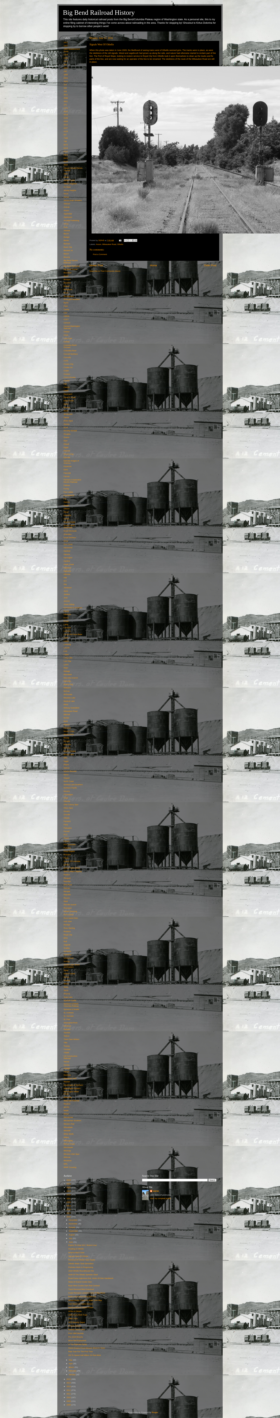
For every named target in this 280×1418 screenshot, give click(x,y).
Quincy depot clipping (73, 871)
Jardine (67, 594)
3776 (66, 108)
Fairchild (67, 473)
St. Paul (67, 1019)
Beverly (67, 257)
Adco (66, 174)
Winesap (67, 1151)
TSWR (66, 1053)
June (71, 1242)
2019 (69, 1206)
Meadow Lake (69, 698)
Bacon (66, 234)
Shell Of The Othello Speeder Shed (83, 1275)
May (71, 1360)
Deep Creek (69, 401)
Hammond (68, 548)
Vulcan (66, 1072)
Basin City (68, 247)
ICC (65, 581)
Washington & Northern (73, 1085)
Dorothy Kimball (70, 431)
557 (65, 135)
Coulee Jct (68, 367)
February (73, 1371)
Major (66, 668)
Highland (67, 568)
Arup (66, 227)
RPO (66, 938)
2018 (69, 1209)
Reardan (67, 881)
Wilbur (66, 1137)
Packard (67, 821)
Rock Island (68, 915)
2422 (66, 61)
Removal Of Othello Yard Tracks (81, 1260)
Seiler (66, 970)
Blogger (155, 1412)
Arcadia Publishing (71, 220)
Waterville (68, 1097)
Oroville (67, 815)
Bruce (66, 293)
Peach (66, 838)
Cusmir (67, 381)
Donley (66, 424)
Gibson (67, 509)
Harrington (68, 558)
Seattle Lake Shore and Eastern (72, 966)
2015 (69, 1379)
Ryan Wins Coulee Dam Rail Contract (84, 1286)
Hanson (67, 554)
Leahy (66, 641)
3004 (66, 78)
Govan (66, 519)
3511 (66, 95)
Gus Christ (68, 544)
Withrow (67, 1157)
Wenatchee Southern (72, 1121)
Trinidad (67, 1049)
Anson (98, 244)
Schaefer (67, 951)
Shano (66, 984)
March (71, 1367)
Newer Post (96, 265)
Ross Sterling (69, 928)
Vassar (66, 1062)
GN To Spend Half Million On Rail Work (84, 1355)
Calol (66, 306)
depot (66, 411)
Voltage (67, 1068)
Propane (67, 855)
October (72, 1227)
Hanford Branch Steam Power (80, 1307)
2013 (69, 1386)
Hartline (67, 561)
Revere (67, 898)
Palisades (68, 828)
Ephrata (67, 457)
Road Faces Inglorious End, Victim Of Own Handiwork (90, 1278)
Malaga (67, 671)
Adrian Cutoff (69, 180)
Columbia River (70, 351)
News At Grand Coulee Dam (80, 1282)
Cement (67, 323)
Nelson (66, 768)
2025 (69, 1184)
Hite (65, 578)
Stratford (67, 1026)
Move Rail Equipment (77, 1341)
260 (65, 65)
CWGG (67, 387)
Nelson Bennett (70, 771)
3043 (66, 81)
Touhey (67, 1046)
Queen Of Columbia (72, 861)
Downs (66, 437)
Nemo (66, 775)
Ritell (66, 901)
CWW (66, 391)
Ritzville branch (70, 905)
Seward (67, 980)
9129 (66, 161)
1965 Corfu (73, 1318)
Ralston (67, 875)
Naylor (66, 765)
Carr (65, 313)
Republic (67, 895)
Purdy (66, 858)
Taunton (67, 1033)
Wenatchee (68, 1117)
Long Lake (68, 658)
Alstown (67, 204)
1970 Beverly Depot (76, 1322)
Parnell (66, 831)
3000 (66, 75)
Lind (65, 651)
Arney (66, 224)
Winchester (68, 1147)
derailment (68, 414)
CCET (66, 319)
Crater (66, 371)
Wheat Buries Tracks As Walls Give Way (85, 1300)
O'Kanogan (68, 794)
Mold (66, 721)
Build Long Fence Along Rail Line (82, 1296)
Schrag (67, 961)
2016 (69, 1217)
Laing (66, 624)
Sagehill (67, 945)
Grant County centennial (69, 526)
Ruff (65, 941)
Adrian (66, 177)
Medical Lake (69, 701)
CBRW (66, 316)
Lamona (67, 631)
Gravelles (68, 534)
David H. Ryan (70, 397)
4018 (66, 115)
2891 (66, 68)
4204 (66, 121)
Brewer (67, 286)
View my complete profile (160, 1198)
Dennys (67, 407)
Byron (66, 303)
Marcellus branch (71, 678)
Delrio (66, 404)
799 (65, 141)
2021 (69, 1198)
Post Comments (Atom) (110, 271)
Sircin (66, 990)
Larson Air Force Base (73, 634)
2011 (69, 1394)
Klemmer (67, 614)
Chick (66, 335)
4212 (66, 125)
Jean (66, 598)
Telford (66, 1036)
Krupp (66, 621)
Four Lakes (68, 492)
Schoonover (69, 958)
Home (153, 265)
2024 (69, 1187)
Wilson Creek (69, 1144)
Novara (67, 791)
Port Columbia (70, 845)
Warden (67, 1082)
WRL (66, 1164)
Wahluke (67, 1075)
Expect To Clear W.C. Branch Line (82, 1245)
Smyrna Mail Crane (76, 1253)
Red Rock (68, 885)
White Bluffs (69, 1134)
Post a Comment (100, 254)
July (71, 1238)
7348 (66, 138)
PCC (66, 835)
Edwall (66, 444)
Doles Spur (68, 421)
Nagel (66, 761)
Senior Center (69, 974)
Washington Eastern (72, 1088)
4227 (66, 128)
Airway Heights (70, 190)
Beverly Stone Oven (76, 1330)
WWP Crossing (70, 1167)
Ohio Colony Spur (71, 805)
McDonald (68, 694)
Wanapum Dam (70, 1078)
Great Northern (70, 538)
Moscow (67, 748)
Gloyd (66, 512)
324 (65, 85)
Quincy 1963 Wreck (72, 868)
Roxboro (67, 931)
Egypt (66, 447)
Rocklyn (67, 925)
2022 (69, 1195)
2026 (69, 1180)
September (73, 1231)
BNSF (66, 276)
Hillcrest (67, 574)
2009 (69, 1401)
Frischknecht (69, 495)
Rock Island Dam (71, 918)
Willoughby (68, 1141)
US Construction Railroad (70, 1057)
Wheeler (67, 1131)
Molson (67, 724)
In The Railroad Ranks (77, 1344)
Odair (66, 798)
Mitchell (67, 714)
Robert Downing (70, 911)
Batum (66, 254)
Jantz (66, 591)
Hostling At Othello (76, 1249)
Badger (67, 237)
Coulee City (68, 364)
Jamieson (68, 588)
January (72, 1375)
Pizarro (67, 841)
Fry (65, 499)
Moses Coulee (70, 751)
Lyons (66, 664)
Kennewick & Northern (73, 608)
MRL (66, 758)
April (71, 1364)
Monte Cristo (69, 731)
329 (65, 91)
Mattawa (67, 688)
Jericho (67, 601)
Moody (66, 738)
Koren (66, 618)
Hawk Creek (69, 564)
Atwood (67, 230)
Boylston (67, 283)
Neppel (67, 778)
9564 (66, 165)
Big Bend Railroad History (99, 12)
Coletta (67, 342)
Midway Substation (71, 708)
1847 (66, 46)
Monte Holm (69, 734)
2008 (69, 1405)
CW (65, 384)
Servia (66, 977)
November (73, 1224)
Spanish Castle (70, 1000)
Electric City (68, 454)
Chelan (67, 332)
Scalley (67, 948)
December (73, 1220)
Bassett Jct (68, 250)
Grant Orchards (70, 531)
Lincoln (67, 648)
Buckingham (69, 296)
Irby (65, 584)
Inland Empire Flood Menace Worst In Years (86, 1348)
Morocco (67, 744)
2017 (69, 1213)
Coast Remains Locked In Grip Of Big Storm (86, 1293)
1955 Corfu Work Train (77, 1315)
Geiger (66, 505)
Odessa (67, 801)
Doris (66, 427)
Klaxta (66, 611)
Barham (67, 244)
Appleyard (68, 217)
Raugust (67, 878)
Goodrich (67, 515)
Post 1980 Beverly (76, 1333)
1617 (66, 42)
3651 (66, 101)
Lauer (66, 638)
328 (65, 88)
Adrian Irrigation (70, 184)
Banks (66, 240)
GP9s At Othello (75, 1311)
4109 (66, 118)
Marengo (67, 681)
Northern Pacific (70, 788)
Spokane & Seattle (71, 1009)
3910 (66, 111)
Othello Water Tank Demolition (81, 1264)
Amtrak (67, 207)
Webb (66, 1111)
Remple (67, 891)
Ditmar (66, 417)
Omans (67, 811)
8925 (66, 158)
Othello (120, 244)
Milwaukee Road (109, 244)
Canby (66, 309)
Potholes (67, 848)
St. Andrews (69, 1013)
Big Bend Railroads (72, 266)
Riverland (68, 908)
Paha (66, 825)
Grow (66, 541)
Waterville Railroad (71, 1101)
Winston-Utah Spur (71, 1154)
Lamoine (67, 628)
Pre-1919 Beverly (75, 1337)
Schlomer (68, 955)
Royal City (68, 935)
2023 (69, 1191)
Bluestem (67, 273)
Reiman (67, 888)
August (72, 1235)
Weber (66, 1114)
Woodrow (68, 1161)
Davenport (68, 394)
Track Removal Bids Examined (81, 1289)
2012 (69, 1390)
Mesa (66, 704)
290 (65, 71)
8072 (66, 145)
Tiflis (65, 1043)
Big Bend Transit (70, 269)
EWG (66, 470)
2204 (66, 55)
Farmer (67, 476)
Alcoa (66, 194)
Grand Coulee (69, 522)
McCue (67, 691)
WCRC (66, 1107)
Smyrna (67, 994)
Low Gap (67, 661)
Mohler (66, 718)
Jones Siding (69, 604)
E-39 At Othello (74, 1326)
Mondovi (67, 728)
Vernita (66, 1065)
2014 (69, 1383)
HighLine (67, 571)
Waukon (67, 1104)
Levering (67, 644)
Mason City (68, 684)
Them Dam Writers (71, 1039)
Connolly (67, 357)
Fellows (67, 485)
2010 (69, 1397)
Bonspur (67, 279)
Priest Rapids (69, 851)
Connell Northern (71, 354)
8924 (66, 155)
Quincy (66, 865)
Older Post (210, 265)
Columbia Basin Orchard (70, 346)
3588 (66, 98)
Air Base (67, 187)
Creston (67, 374)
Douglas (67, 434)
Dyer (66, 441)
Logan (66, 654)
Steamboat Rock (71, 1023)
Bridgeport (68, 289)
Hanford (67, 551)
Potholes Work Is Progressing (80, 1267)
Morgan (67, 741)
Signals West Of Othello (78, 1256)
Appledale (68, 214)
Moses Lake (69, 754)
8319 (66, 148)
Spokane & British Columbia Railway (71, 1005)
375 (65, 105)
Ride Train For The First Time (80, 1352)
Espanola (67, 466)
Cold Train (68, 338)
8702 (66, 151)
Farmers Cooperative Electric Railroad (72, 481)
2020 (69, 1202)
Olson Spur (68, 808)
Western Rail (69, 1124)
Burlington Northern (72, 299)
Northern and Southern (73, 785)
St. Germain (69, 1016)
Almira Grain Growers (73, 200)
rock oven (68, 921)
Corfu (66, 361)
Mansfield (68, 674)
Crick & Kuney (70, 377)
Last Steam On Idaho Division (80, 1304)
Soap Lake (68, 997)
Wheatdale (68, 1127)
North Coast (69, 781)
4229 (66, 131)
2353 (66, 58)
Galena (67, 502)
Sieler (66, 987)
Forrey (66, 489)
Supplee (67, 1029)
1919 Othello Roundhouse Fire (81, 1271)
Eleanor (67, 451)
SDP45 (156, 1191)
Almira (66, 197)
